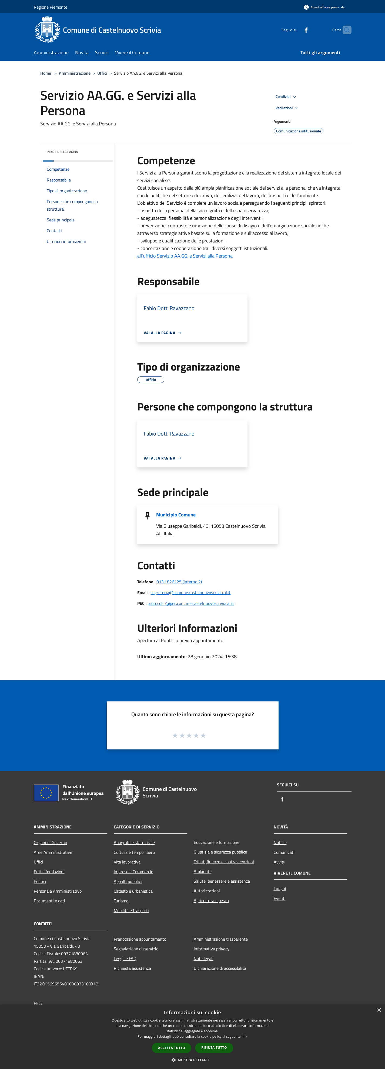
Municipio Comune (176, 514)
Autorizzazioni (207, 891)
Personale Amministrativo (58, 891)
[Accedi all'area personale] (324, 7)
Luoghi (280, 888)
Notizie (280, 842)
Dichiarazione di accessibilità (220, 968)
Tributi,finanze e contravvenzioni (224, 861)
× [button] (379, 1010)
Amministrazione (75, 73)
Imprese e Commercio (133, 871)
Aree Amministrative (53, 852)
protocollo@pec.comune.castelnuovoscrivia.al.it (191, 603)
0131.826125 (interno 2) (179, 581)
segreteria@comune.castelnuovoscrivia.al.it (190, 592)
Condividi (287, 97)
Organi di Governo (50, 842)
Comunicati (284, 852)
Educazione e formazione (216, 842)
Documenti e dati (49, 900)
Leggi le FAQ (125, 958)
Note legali (203, 958)
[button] (193, 1060)
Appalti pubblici (128, 881)
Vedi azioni (288, 108)
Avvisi (279, 862)
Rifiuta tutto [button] (214, 1047)
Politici (40, 881)
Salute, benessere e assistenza (222, 881)
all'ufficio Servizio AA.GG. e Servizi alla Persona (185, 255)
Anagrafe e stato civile (134, 842)
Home (45, 73)
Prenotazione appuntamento (140, 939)
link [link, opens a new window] (244, 1036)
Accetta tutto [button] (171, 1048)
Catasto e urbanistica (133, 891)
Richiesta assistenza (132, 968)
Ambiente (203, 871)
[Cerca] (345, 29)
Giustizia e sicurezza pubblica (220, 852)
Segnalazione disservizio (136, 948)
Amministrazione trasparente (221, 939)
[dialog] (192, 1037)
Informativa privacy (211, 948)
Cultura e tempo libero (134, 852)
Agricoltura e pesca (211, 900)
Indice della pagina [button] (62, 151)
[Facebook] (297, 29)
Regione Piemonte (50, 7)
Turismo (121, 900)
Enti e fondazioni (49, 871)
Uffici (102, 73)
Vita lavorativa (127, 862)
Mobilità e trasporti (131, 910)
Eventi (280, 898)
